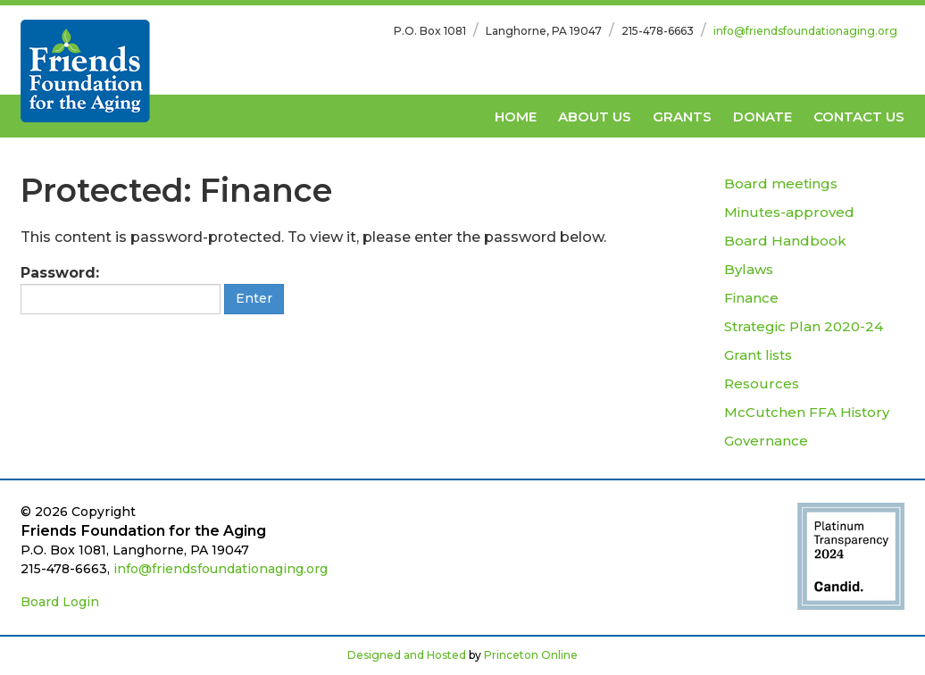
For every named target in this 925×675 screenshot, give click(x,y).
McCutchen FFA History (806, 412)
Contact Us (858, 116)
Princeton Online (531, 655)
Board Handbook (785, 240)
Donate (762, 116)
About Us (594, 116)
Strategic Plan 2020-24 (803, 326)
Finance (751, 297)
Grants (682, 116)
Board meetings (781, 183)
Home (516, 116)
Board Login (60, 602)
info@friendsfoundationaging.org (805, 31)
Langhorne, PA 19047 (544, 31)
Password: (121, 289)
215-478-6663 (657, 31)
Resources (761, 383)
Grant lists (758, 354)
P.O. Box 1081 (430, 31)
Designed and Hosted (406, 655)
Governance (766, 440)
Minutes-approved (789, 212)
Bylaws (748, 269)
